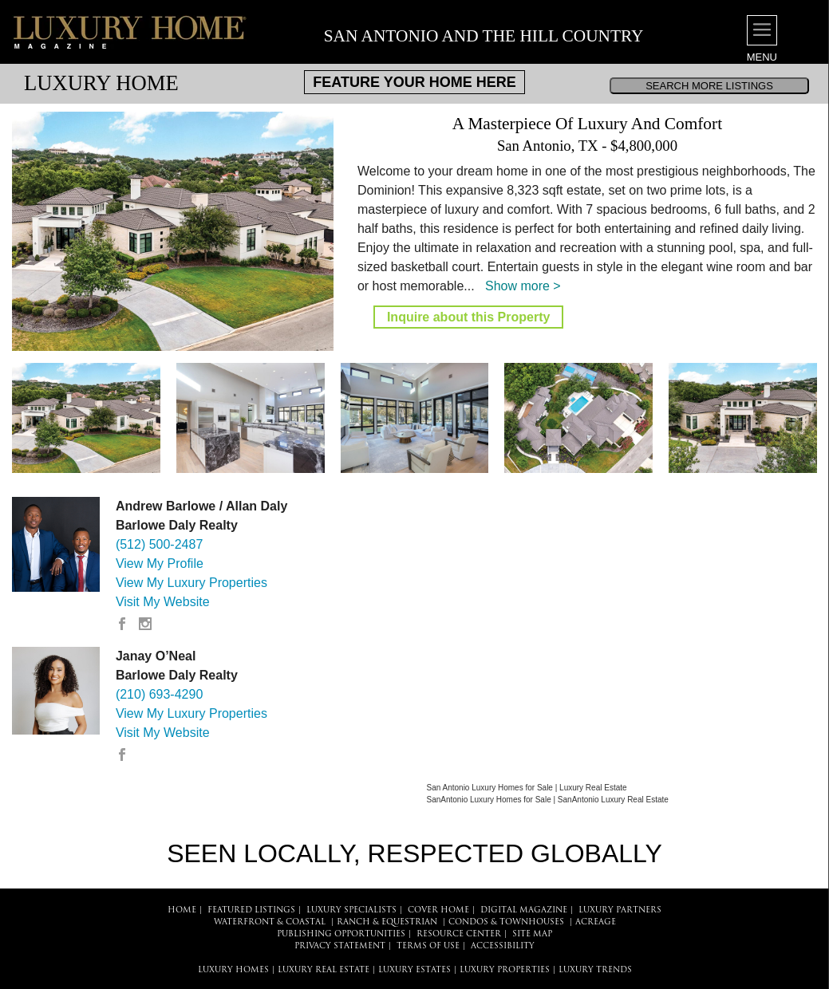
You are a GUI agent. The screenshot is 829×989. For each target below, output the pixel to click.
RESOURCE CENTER (458, 934)
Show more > (523, 286)
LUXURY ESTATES (414, 970)
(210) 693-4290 (159, 694)
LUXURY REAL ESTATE (323, 970)
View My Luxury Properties (191, 582)
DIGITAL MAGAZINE (523, 910)
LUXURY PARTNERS (619, 910)
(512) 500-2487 (159, 544)
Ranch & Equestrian (387, 922)
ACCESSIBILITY (503, 946)
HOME (182, 910)
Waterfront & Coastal (270, 922)
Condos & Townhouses (506, 922)
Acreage (595, 922)
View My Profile (159, 563)
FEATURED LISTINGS (251, 910)
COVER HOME (438, 910)
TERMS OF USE (428, 946)
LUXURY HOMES (233, 970)
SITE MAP (532, 934)
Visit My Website (163, 602)
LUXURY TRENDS (595, 970)
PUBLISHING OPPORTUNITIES (341, 934)
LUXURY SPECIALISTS (351, 910)
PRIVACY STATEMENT (339, 946)
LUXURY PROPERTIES (505, 970)
